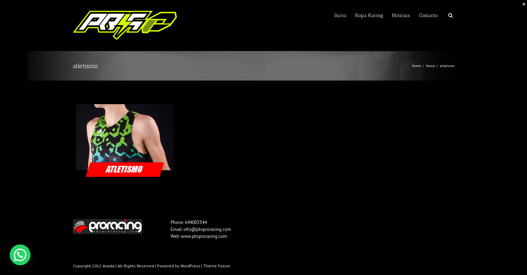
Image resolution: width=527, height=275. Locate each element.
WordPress (190, 265)
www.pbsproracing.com (204, 236)
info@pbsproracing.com (207, 229)
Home (416, 66)
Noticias (401, 15)
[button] (20, 254)
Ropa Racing (369, 15)
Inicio (340, 15)
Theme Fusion (216, 265)
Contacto (428, 15)
